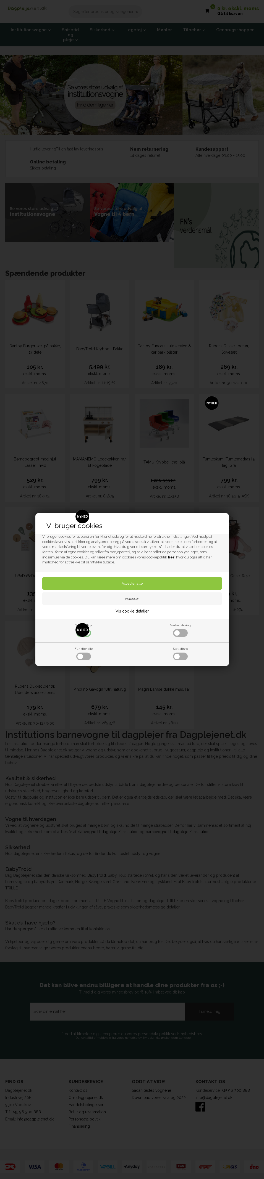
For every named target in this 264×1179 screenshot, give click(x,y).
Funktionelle (84, 653)
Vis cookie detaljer (132, 611)
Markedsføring (180, 630)
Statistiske (180, 653)
